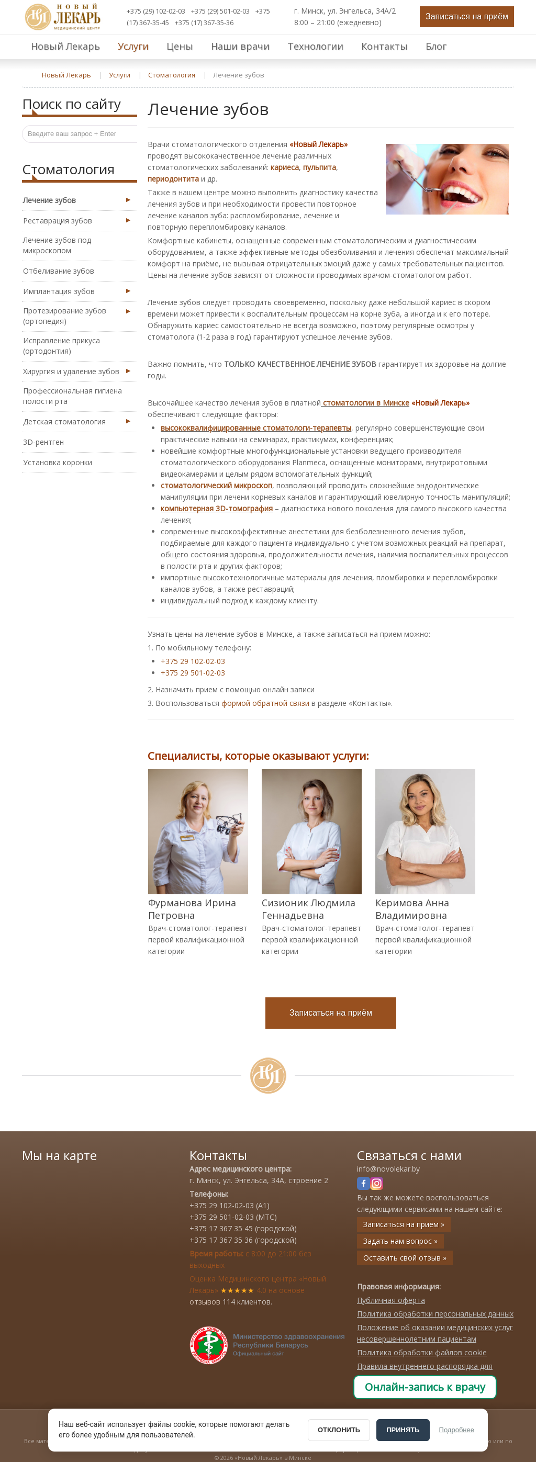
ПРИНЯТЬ (402, 1430)
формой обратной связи (265, 703)
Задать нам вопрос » (400, 1241)
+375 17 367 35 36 (221, 1240)
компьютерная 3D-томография (217, 508)
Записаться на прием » (403, 1224)
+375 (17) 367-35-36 (204, 22)
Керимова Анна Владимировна (412, 908)
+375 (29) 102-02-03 (156, 11)
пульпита (319, 167)
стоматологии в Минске (366, 403)
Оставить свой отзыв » (404, 1258)
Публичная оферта (391, 1300)
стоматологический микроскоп (216, 485)
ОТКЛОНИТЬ (339, 1430)
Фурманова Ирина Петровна (192, 908)
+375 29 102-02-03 (193, 661)
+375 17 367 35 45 (221, 1228)
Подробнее (456, 1430)
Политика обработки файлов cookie (422, 1352)
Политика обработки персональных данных (435, 1314)
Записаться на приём (467, 16)
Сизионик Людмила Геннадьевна (308, 908)
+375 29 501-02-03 (193, 673)
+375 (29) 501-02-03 (220, 11)
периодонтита (173, 179)
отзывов (204, 1302)
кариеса (285, 167)
